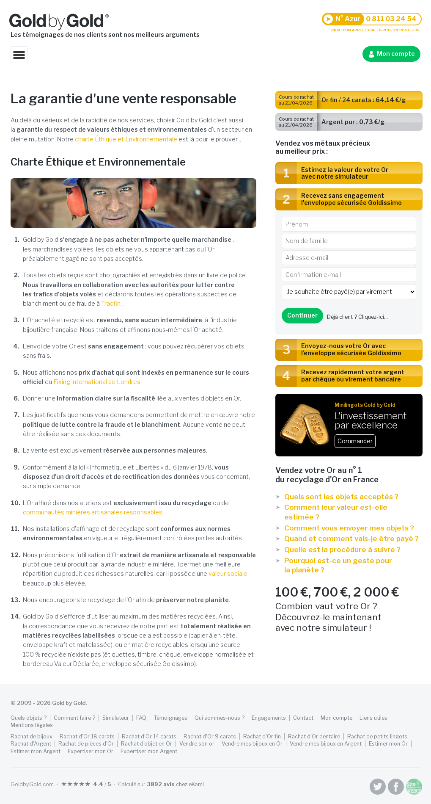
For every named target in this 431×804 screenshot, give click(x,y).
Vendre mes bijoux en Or (252, 743)
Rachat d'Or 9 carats (210, 736)
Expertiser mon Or (90, 751)
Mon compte (396, 53)
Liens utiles (373, 718)
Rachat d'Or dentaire (314, 736)
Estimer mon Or (388, 743)
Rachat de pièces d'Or (86, 743)
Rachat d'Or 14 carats (149, 736)
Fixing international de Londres (96, 381)
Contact (303, 718)
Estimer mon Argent (35, 751)
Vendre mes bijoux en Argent (326, 743)
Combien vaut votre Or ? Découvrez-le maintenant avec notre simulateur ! (349, 609)
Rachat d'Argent (31, 743)
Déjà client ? (357, 317)
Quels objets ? (29, 718)
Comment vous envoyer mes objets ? (349, 528)
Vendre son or (196, 743)
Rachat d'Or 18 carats (87, 736)
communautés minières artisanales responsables (92, 512)
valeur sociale (228, 573)
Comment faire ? (74, 718)
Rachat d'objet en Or (146, 743)
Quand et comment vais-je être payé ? (351, 538)
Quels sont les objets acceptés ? (341, 496)
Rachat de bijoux (31, 736)
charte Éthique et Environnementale (126, 139)
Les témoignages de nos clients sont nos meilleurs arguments (105, 34)
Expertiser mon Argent (149, 751)
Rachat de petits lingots (377, 736)
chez (175, 784)
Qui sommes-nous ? (219, 718)
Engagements (269, 718)
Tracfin (111, 303)
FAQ (141, 718)
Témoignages (170, 718)
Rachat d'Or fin (262, 736)
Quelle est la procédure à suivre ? (342, 549)
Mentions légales (32, 725)
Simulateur (115, 718)
